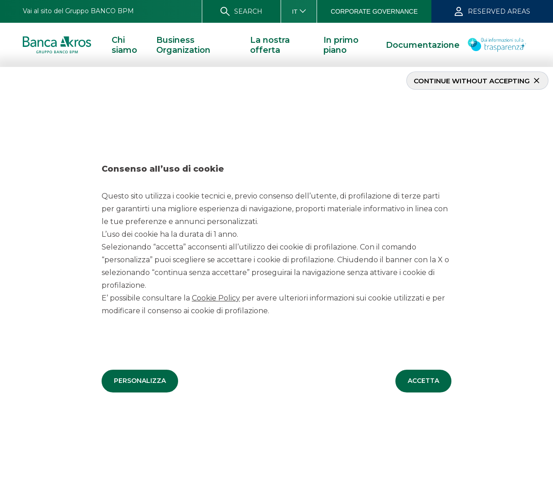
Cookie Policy (216, 297)
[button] (140, 380)
